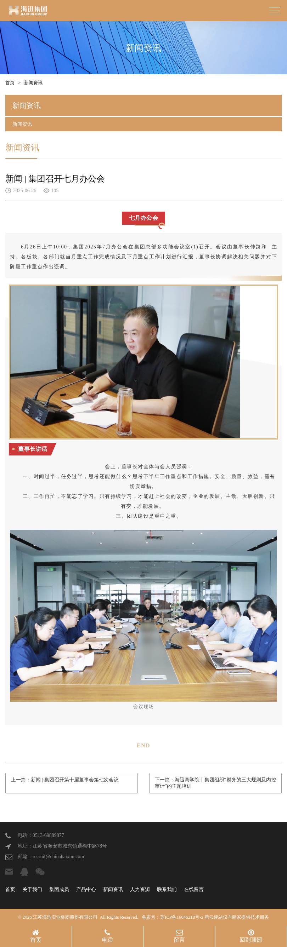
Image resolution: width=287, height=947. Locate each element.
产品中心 (86, 889)
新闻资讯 (33, 82)
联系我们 (167, 889)
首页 (10, 82)
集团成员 (59, 889)
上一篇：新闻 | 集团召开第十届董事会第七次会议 (65, 779)
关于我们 (32, 889)
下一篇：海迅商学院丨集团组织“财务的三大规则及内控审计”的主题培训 (215, 783)
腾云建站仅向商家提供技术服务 (236, 917)
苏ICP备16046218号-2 (181, 917)
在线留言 (194, 889)
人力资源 (140, 889)
